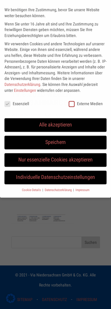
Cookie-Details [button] (32, 186)
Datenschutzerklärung (22, 81)
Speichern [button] (55, 139)
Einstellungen (25, 86)
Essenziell (16, 100)
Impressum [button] (82, 186)
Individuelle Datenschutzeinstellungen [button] (55, 174)
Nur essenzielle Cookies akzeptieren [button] (55, 156)
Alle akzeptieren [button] (55, 121)
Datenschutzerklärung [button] (59, 186)
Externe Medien (86, 100)
